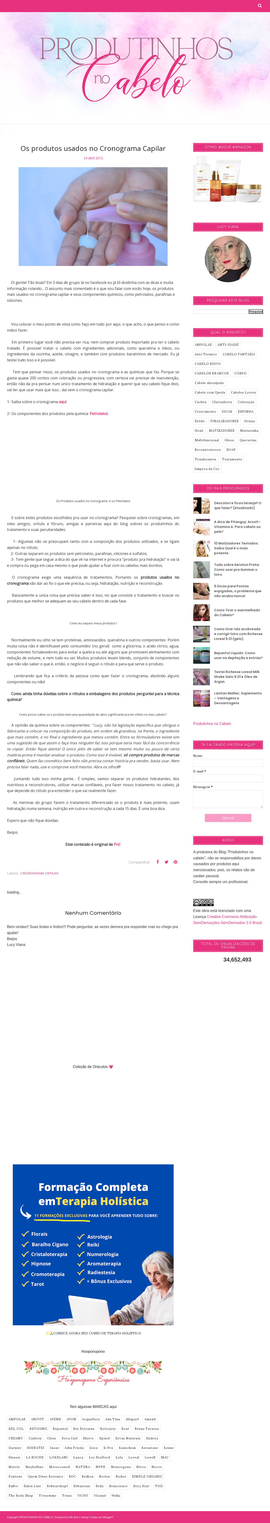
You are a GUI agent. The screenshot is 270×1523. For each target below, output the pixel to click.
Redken (88, 1477)
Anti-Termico (206, 354)
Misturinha (249, 431)
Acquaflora (91, 1419)
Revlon (104, 1477)
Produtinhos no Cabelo (212, 724)
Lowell (150, 1457)
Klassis (14, 1457)
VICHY (83, 1496)
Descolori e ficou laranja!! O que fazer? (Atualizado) (237, 505)
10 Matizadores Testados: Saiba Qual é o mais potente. (236, 548)
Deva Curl (70, 1438)
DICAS (227, 412)
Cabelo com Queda (210, 392)
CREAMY (16, 1438)
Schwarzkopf (57, 1486)
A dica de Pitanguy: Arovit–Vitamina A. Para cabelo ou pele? (237, 527)
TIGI (159, 1486)
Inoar (54, 1448)
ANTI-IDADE (228, 345)
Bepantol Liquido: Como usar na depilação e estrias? (238, 655)
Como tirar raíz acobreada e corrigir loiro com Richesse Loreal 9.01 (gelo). (238, 634)
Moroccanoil (59, 1467)
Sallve (13, 1486)
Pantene (15, 1477)
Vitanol (100, 1496)
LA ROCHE (35, 1457)
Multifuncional (207, 440)
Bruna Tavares (147, 1429)
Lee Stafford (99, 1457)
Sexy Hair (141, 1486)
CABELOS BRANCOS (212, 373)
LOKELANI (58, 1457)
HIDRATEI (35, 1448)
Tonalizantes (205, 459)
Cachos (201, 402)
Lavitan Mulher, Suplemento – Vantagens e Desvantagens (238, 698)
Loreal (133, 1457)
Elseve (88, 1438)
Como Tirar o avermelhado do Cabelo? (237, 612)
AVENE (55, 1419)
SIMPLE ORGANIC (147, 1477)
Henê (199, 431)
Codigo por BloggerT (102, 1517)
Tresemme (48, 1496)
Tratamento (232, 459)
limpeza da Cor (207, 469)
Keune (169, 1448)
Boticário (108, 1429)
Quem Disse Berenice (45, 1477)
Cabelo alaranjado (209, 383)
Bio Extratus (83, 1429)
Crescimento (205, 412)
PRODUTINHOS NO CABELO (36, 1517)
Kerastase (150, 1448)
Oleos (229, 440)
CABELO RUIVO (208, 364)
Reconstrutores (208, 450)
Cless (51, 1438)
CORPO (240, 373)
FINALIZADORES (224, 421)
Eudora (152, 1438)
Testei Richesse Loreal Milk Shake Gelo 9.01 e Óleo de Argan (237, 677)
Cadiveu (35, 1438)
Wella (115, 1496)
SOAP (231, 450)
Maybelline (35, 1467)
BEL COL (16, 1429)
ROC (72, 1477)
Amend (150, 1419)
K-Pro (108, 1448)
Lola (119, 1457)
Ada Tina (112, 1419)
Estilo (200, 421)
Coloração (246, 402)
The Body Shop (21, 1496)
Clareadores (222, 402)
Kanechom (127, 1448)
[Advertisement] (93, 455)
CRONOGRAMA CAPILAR (39, 873)
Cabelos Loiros (243, 392)
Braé (125, 1429)
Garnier (15, 1448)
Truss (67, 1496)
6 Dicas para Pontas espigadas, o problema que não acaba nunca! (237, 591)
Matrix (14, 1467)
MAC (165, 1457)
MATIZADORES (222, 431)
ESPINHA (246, 412)
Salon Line (32, 1486)
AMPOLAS (17, 1419)
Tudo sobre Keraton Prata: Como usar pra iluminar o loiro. (237, 569)
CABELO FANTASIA (239, 354)
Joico (93, 1448)
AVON (71, 1419)
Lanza (78, 1457)
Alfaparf (132, 1419)
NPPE (100, 1467)
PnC (117, 844)
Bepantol (60, 1429)
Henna (249, 421)
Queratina (248, 440)
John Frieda (74, 1448)
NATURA (83, 1467)
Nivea (141, 1467)
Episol (104, 1438)
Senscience (118, 1486)
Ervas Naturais (128, 1438)
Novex (157, 1467)
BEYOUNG (38, 1429)
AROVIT (37, 1419)
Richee (121, 1477)
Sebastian (82, 1486)
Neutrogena (121, 1467)
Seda (100, 1486)
